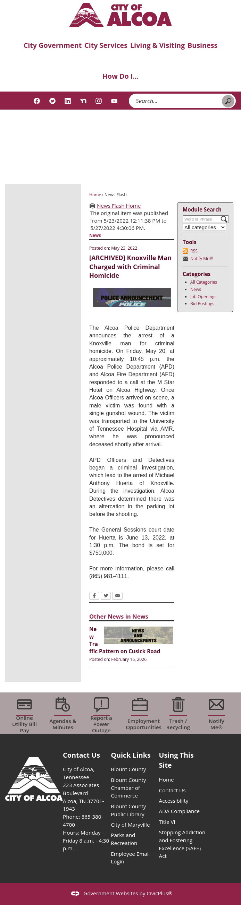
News (195, 289)
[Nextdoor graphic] (83, 101)
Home (95, 195)
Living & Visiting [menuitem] (157, 45)
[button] (228, 101)
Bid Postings (202, 304)
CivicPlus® (159, 893)
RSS (194, 251)
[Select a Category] (204, 227)
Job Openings (203, 297)
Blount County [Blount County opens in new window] (128, 769)
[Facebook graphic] (37, 101)
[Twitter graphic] (52, 101)
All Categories (203, 282)
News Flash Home (119, 205)
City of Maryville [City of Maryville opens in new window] (130, 824)
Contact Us (172, 790)
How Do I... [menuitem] (120, 76)
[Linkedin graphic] (68, 101)
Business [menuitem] (202, 45)
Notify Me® (201, 258)
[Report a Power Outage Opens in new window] (101, 713)
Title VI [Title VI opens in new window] (167, 821)
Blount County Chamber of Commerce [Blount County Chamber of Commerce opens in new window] (128, 787)
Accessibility (174, 800)
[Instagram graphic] (99, 101)
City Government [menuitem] (53, 45)
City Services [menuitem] (105, 45)
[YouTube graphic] (114, 101)
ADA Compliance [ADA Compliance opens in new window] (179, 811)
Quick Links (131, 755)
